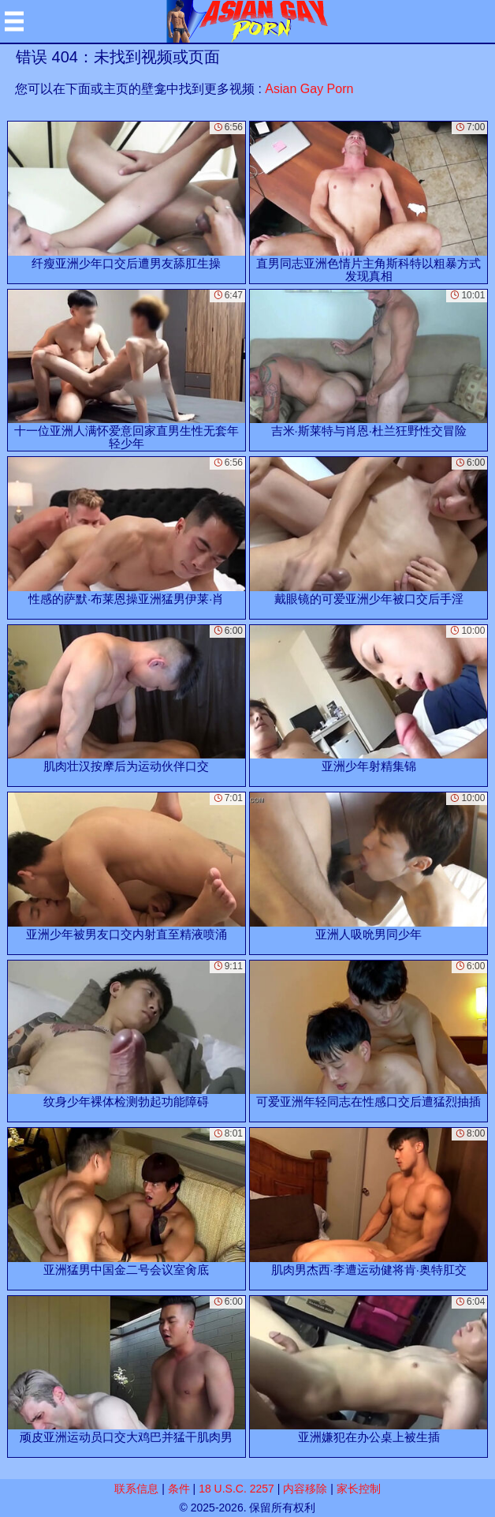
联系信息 (136, 1488)
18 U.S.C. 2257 (236, 1488)
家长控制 (359, 1488)
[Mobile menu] (14, 21)
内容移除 (305, 1488)
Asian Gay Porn (309, 89)
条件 (179, 1488)
